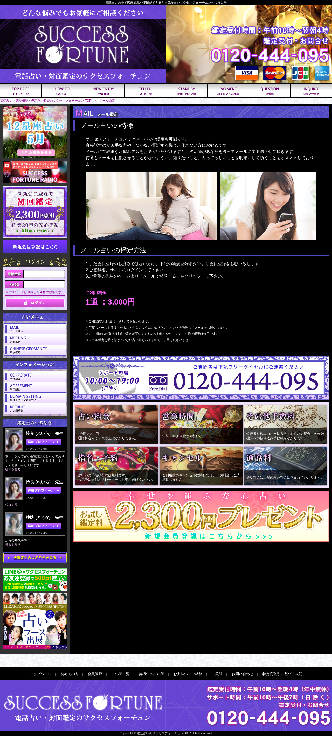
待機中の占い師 (151, 674)
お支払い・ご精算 (187, 674)
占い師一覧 (121, 674)
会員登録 (95, 674)
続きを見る (13, 469)
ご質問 (217, 674)
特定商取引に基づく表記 (282, 674)
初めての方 (69, 674)
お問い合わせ (242, 674)
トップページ (40, 674)
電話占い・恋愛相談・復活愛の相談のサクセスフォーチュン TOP (45, 100)
